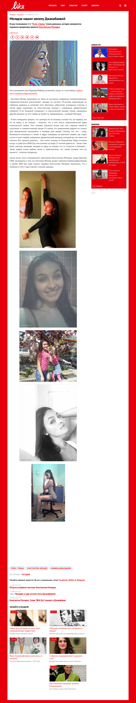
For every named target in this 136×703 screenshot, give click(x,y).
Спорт (84, 5)
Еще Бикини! (97, 186)
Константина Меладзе (49, 27)
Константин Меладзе (37, 568)
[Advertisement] (27, 680)
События (73, 5)
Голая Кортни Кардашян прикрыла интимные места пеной (115, 175)
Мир (63, 5)
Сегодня (25, 574)
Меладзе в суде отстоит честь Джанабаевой (32, 593)
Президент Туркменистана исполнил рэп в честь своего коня (116, 52)
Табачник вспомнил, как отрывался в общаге (65, 629)
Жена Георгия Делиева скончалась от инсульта (26, 657)
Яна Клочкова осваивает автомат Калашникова (64, 684)
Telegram (81, 580)
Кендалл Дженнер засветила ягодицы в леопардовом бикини (117, 145)
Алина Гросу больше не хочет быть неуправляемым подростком (25, 629)
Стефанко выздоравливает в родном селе (65, 657)
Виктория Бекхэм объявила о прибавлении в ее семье (116, 79)
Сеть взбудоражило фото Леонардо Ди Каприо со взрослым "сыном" (117, 66)
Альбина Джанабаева (61, 568)
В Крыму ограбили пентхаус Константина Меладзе (33, 587)
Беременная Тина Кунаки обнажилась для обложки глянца (117, 132)
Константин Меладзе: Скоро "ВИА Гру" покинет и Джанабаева (38, 600)
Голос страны (17, 568)
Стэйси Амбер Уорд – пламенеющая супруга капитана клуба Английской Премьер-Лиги (117, 94)
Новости (96, 45)
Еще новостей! (98, 118)
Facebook (63, 580)
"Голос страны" (38, 24)
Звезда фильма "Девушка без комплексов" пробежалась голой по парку (117, 160)
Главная (12, 14)
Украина (52, 5)
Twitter (71, 580)
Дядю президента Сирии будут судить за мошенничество (117, 106)
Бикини (95, 5)
